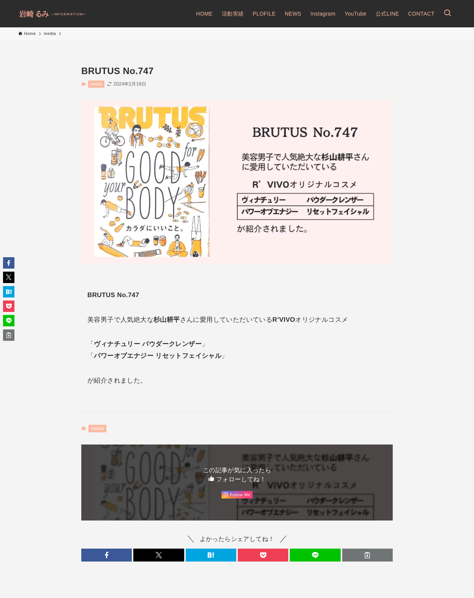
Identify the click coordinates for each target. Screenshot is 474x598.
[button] (106, 555)
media (96, 84)
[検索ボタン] (447, 13)
